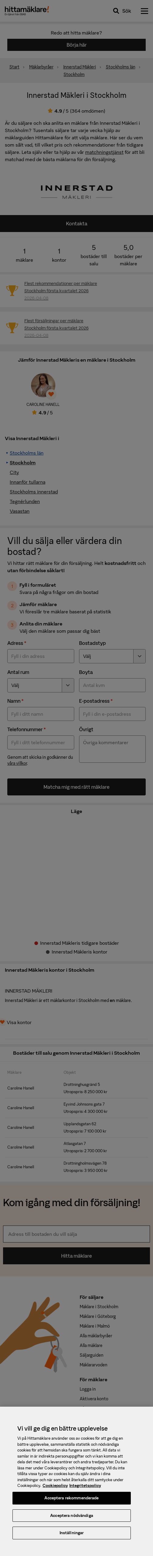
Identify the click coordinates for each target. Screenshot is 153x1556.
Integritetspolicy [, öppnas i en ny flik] (85, 1490)
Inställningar (72, 1537)
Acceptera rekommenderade (71, 1502)
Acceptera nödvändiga (71, 1519)
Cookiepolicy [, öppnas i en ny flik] (55, 1490)
